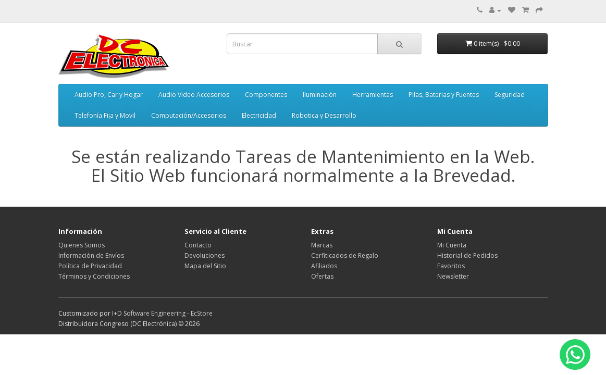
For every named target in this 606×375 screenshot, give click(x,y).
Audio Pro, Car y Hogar (109, 94)
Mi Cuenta (451, 245)
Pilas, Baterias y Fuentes (444, 94)
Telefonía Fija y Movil (105, 115)
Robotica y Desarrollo (324, 115)
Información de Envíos (91, 255)
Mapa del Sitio (205, 265)
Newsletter (453, 276)
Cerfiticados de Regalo (344, 255)
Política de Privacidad (90, 265)
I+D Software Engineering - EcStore (162, 313)
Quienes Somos (81, 245)
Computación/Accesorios (188, 115)
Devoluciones (204, 255)
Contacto (198, 245)
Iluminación (320, 94)
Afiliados (324, 265)
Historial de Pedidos (467, 255)
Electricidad (259, 115)
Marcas (321, 245)
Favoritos (451, 265)
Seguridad (509, 94)
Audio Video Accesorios (193, 94)
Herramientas (372, 94)
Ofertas (322, 276)
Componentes (266, 94)
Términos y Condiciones (94, 276)
